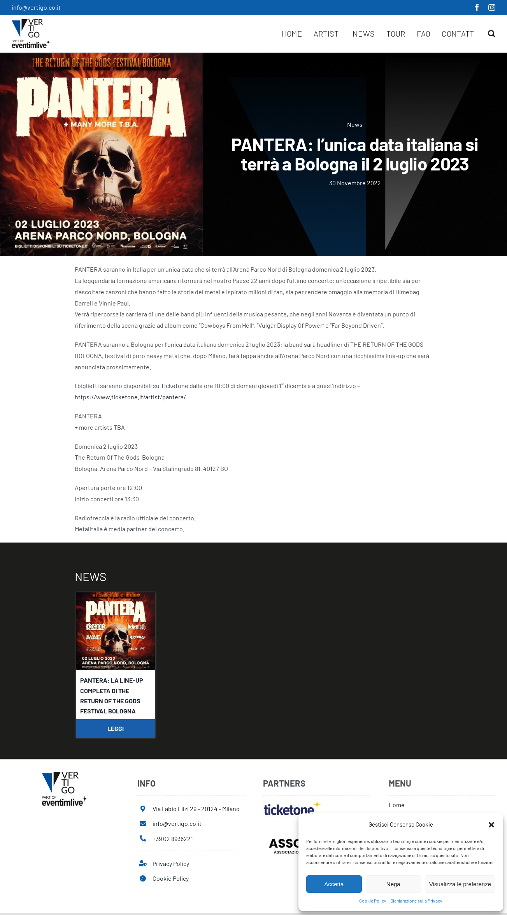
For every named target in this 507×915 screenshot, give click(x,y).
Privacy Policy (171, 863)
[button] (491, 825)
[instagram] (491, 7)
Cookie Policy (372, 900)
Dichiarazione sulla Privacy (416, 900)
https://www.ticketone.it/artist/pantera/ (130, 396)
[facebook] (477, 7)
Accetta (334, 884)
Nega (393, 884)
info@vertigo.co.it (36, 7)
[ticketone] (292, 802)
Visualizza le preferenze (460, 884)
